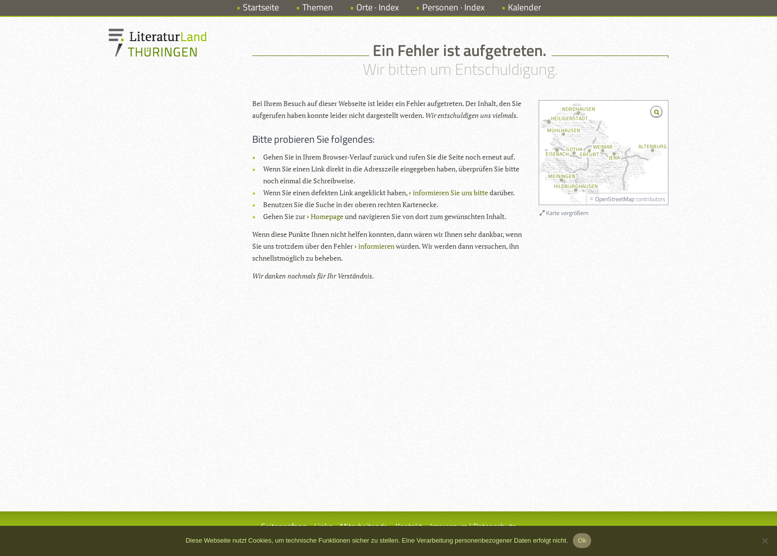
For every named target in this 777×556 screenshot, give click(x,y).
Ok (582, 540)
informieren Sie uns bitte (450, 192)
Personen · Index (453, 7)
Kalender (524, 7)
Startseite (261, 7)
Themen (317, 7)
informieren (376, 246)
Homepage (327, 216)
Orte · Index (377, 7)
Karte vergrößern (564, 213)
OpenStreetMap (614, 199)
